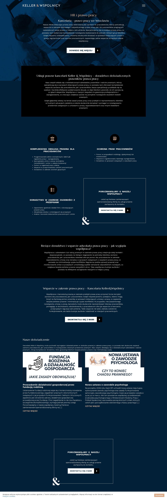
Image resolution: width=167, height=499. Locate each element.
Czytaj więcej (30, 411)
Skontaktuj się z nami (112, 210)
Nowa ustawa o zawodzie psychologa (106, 384)
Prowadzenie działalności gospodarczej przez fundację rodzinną (48, 385)
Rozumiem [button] (159, 495)
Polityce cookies (9, 496)
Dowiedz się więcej (80, 50)
